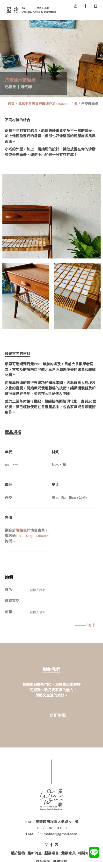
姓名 (8, 590)
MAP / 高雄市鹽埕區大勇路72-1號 (51, 822)
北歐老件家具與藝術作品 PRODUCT (44, 104)
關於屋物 (17, 853)
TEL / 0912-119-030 (52, 828)
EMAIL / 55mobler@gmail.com (51, 834)
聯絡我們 (23, 530)
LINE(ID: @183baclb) (33, 536)
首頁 (11, 104)
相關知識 (85, 853)
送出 (91, 625)
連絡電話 (12, 601)
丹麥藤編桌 (89, 104)
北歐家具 (68, 853)
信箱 (8, 612)
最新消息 (34, 853)
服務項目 (51, 853)
